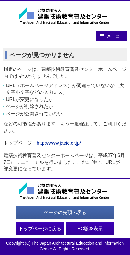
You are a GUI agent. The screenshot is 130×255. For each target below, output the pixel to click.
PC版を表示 (90, 228)
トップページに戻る (40, 228)
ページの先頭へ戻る (65, 212)
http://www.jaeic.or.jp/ (59, 143)
